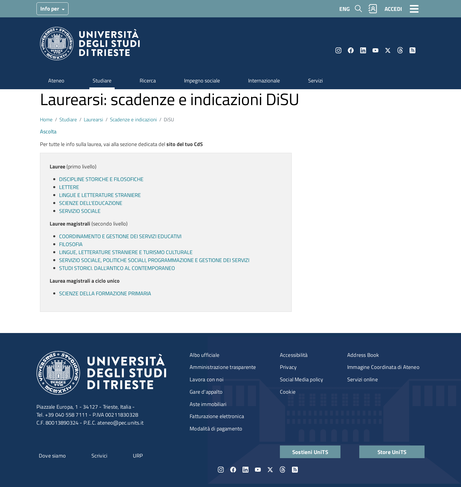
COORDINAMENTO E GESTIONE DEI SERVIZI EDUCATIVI (120, 236)
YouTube (375, 50)
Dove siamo (52, 456)
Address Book (363, 355)
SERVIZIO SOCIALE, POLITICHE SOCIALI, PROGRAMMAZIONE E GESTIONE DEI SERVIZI (154, 260)
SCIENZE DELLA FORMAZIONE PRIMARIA (105, 293)
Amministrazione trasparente (223, 367)
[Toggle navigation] (414, 8)
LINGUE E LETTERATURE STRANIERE (100, 195)
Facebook (351, 50)
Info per (50, 8)
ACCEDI (393, 8)
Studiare (102, 81)
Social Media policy (301, 379)
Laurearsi (93, 119)
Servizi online (362, 379)
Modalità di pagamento (216, 429)
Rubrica (373, 8)
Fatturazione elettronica (217, 416)
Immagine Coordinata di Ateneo (383, 367)
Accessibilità (294, 355)
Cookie (287, 392)
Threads (400, 50)
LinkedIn (363, 50)
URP (138, 456)
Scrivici (99, 456)
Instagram (338, 50)
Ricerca (148, 81)
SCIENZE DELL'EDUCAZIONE (90, 203)
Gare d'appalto (206, 392)
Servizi (315, 81)
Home (46, 119)
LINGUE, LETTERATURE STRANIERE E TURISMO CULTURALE (126, 252)
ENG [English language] (344, 8)
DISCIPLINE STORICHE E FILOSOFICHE (101, 179)
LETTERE (69, 187)
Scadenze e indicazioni (133, 119)
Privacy (288, 367)
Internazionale (264, 81)
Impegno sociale (202, 81)
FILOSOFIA (71, 244)
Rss (412, 50)
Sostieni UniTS (310, 452)
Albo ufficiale (204, 355)
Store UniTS (392, 452)
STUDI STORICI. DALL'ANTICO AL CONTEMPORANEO (117, 268)
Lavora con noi (206, 379)
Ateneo (56, 81)
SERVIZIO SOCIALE (80, 211)
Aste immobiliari (208, 404)
